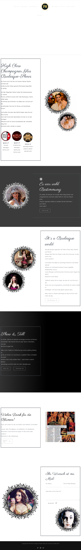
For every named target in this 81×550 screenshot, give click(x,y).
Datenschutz (56, 543)
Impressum (50, 543)
